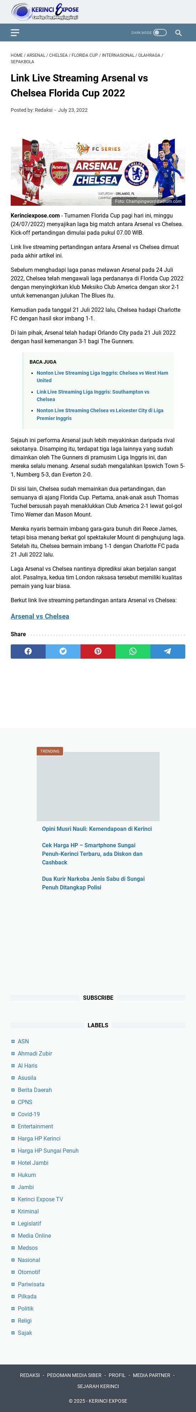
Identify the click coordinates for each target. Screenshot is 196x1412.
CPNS (25, 1102)
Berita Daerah (35, 1090)
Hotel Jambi (33, 1162)
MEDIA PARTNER (151, 1375)
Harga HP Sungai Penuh (48, 1150)
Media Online (34, 1235)
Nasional (29, 1260)
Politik (25, 1308)
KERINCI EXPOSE (108, 1401)
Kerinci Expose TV (40, 1199)
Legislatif (29, 1223)
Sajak (25, 1332)
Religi (25, 1320)
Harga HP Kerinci (39, 1138)
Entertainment (35, 1126)
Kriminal (28, 1211)
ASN (23, 1041)
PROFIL (117, 1375)
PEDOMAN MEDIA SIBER (74, 1375)
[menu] (19, 32)
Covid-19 (29, 1114)
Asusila (27, 1077)
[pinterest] (98, 651)
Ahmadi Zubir (35, 1053)
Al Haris (27, 1065)
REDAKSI (30, 1375)
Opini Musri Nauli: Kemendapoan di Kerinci (97, 828)
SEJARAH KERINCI (98, 1386)
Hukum (27, 1175)
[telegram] (167, 651)
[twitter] (63, 651)
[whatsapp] (132, 651)
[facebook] (28, 651)
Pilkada (27, 1296)
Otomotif (29, 1272)
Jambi (26, 1187)
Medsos (28, 1247)
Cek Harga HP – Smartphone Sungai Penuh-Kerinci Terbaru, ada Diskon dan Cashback (92, 854)
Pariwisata (31, 1284)
